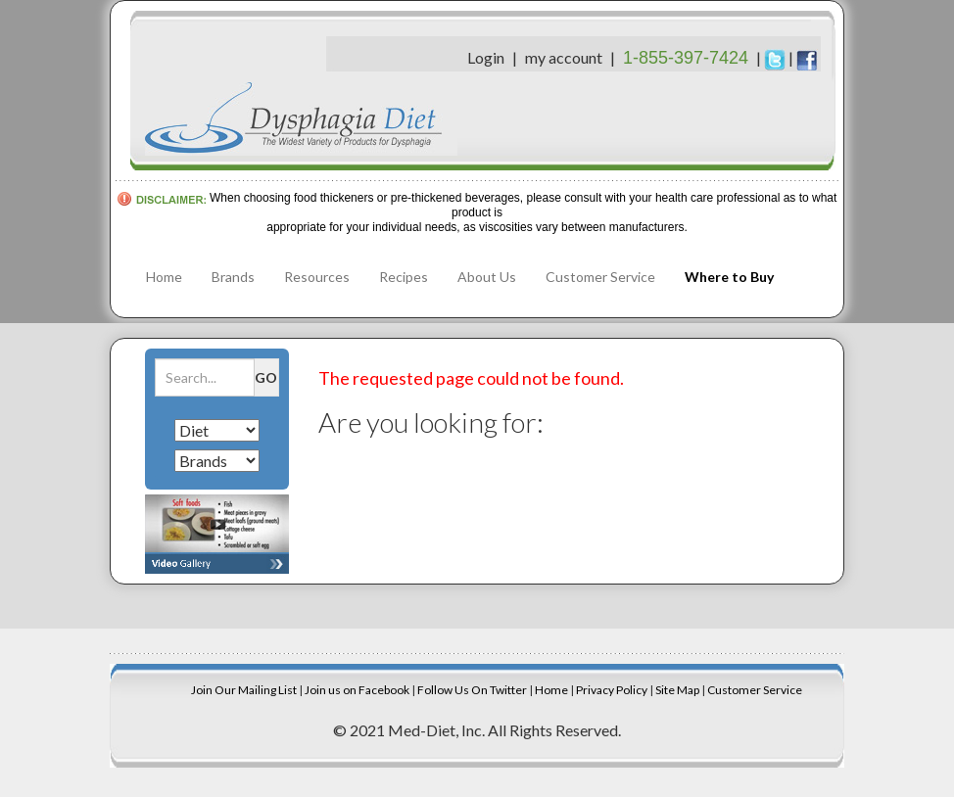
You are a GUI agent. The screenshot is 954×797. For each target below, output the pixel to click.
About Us (486, 276)
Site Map (677, 689)
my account (563, 57)
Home (164, 276)
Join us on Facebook (357, 689)
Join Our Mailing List (244, 689)
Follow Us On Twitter (472, 689)
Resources (317, 276)
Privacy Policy (611, 689)
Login (485, 57)
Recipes (403, 276)
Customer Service (600, 276)
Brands (233, 276)
